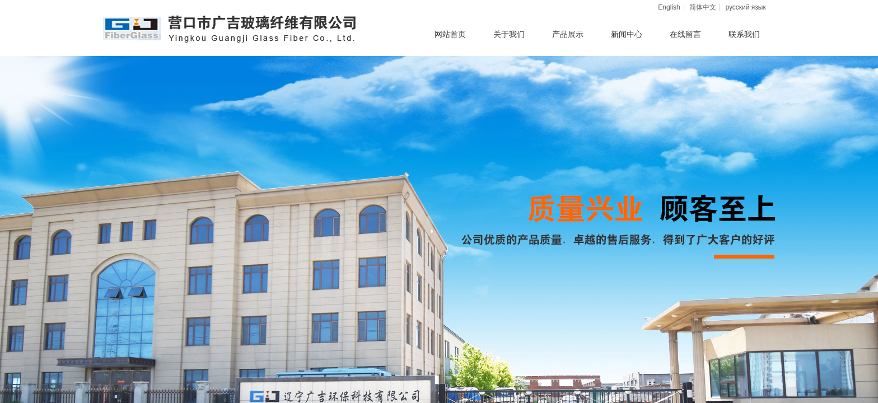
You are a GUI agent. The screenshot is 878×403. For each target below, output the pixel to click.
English (669, 7)
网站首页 (450, 34)
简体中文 (702, 7)
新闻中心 (626, 34)
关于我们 (509, 34)
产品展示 (567, 34)
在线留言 (685, 34)
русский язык (745, 7)
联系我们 (744, 34)
